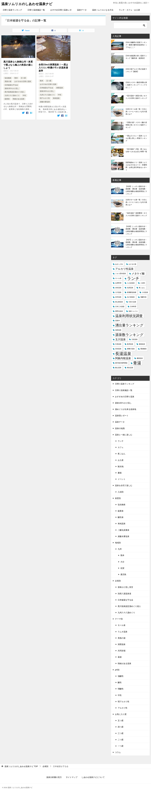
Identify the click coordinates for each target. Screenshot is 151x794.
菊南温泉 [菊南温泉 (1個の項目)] (142, 344)
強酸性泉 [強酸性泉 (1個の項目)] (143, 297)
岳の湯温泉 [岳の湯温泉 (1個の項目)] (131, 297)
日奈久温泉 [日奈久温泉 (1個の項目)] (132, 302)
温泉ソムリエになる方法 (102, 10)
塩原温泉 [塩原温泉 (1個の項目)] (130, 287)
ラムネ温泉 (122, 632)
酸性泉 (120, 517)
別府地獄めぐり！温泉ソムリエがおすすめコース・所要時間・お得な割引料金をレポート (136, 166)
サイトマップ (71, 777)
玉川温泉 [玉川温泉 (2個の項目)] (120, 339)
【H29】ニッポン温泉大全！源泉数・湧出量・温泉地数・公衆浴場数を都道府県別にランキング (136, 190)
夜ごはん (121, 454)
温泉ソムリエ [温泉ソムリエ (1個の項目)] (133, 311)
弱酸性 (120, 689)
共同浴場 (121, 651)
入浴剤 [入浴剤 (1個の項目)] (142, 283)
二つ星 (120, 740)
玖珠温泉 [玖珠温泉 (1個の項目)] (118, 344)
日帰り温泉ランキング (12, 10)
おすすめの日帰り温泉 (22, 81)
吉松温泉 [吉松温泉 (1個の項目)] (118, 287)
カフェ (120, 447)
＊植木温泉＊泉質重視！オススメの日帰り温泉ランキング (136, 214)
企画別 (118, 581)
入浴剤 (120, 492)
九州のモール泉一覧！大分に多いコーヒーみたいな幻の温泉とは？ (136, 111)
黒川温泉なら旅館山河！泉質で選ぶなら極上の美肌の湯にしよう (18, 65)
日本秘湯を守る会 (11, 85)
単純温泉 (56, 98)
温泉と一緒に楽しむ (123, 435)
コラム (118, 752)
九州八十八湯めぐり (12, 95)
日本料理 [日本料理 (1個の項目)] (133, 306)
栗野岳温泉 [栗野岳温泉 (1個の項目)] (119, 311)
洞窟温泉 (59, 88)
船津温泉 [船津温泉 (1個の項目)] (130, 344)
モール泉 (121, 625)
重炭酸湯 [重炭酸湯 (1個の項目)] (143, 349)
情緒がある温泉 (18, 99)
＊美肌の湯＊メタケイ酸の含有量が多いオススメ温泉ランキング (136, 124)
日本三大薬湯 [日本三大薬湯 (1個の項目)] (119, 306)
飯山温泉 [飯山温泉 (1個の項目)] (118, 367)
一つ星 (120, 746)
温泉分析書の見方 (54, 777)
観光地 (120, 466)
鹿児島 (123, 574)
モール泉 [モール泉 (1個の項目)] (118, 278)
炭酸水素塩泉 (45, 102)
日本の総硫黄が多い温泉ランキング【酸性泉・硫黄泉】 (136, 57)
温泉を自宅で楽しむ (123, 485)
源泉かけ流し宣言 (125, 587)
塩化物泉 (8, 78)
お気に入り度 (121, 714)
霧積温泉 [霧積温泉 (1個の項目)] (140, 358)
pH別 (117, 670)
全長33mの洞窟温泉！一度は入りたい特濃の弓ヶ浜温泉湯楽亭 (53, 67)
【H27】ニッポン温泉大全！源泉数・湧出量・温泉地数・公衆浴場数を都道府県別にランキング (136, 243)
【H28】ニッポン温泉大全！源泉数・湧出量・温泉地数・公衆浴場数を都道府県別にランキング (136, 230)
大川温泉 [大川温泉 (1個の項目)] (118, 292)
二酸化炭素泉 (123, 530)
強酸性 (120, 676)
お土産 (120, 460)
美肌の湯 (8, 81)
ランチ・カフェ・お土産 (129, 10)
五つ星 (23, 78)
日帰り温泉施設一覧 (36, 10)
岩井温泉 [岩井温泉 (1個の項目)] (118, 297)
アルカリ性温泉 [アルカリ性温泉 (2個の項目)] (124, 268)
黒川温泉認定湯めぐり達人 (14, 92)
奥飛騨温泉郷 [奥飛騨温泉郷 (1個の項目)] (131, 292)
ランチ (120, 441)
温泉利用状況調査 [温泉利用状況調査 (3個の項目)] (129, 316)
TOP (21, 766)
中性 (24, 95)
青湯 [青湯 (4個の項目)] (137, 363)
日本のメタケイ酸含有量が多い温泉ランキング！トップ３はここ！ (136, 84)
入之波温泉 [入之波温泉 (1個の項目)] (131, 283)
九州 (120, 549)
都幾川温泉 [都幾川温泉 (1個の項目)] (131, 349)
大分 (122, 562)
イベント (121, 479)
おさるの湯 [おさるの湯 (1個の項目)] (132, 264)
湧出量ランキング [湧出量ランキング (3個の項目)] (129, 325)
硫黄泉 (7, 99)
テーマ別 (119, 619)
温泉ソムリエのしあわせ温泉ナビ (26, 3)
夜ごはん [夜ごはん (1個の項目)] (142, 287)
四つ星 (120, 727)
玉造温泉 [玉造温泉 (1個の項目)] (134, 339)
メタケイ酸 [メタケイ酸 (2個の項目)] (138, 273)
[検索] (130, 25)
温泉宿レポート (121, 415)
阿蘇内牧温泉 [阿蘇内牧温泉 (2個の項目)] (123, 358)
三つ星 (120, 733)
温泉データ (82, 10)
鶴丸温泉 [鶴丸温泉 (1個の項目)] (130, 367)
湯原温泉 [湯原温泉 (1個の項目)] (118, 330)
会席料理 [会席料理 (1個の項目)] (118, 283)
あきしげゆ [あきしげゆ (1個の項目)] (119, 264)
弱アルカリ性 (45, 98)
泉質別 (118, 498)
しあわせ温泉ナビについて (93, 777)
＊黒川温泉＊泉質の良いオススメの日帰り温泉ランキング (136, 97)
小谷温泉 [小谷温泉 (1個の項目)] (145, 292)
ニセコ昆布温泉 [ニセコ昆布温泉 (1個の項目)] (120, 273)
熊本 (16, 78)
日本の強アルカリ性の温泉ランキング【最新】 (136, 70)
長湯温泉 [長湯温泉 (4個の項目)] (123, 354)
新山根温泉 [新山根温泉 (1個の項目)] (119, 302)
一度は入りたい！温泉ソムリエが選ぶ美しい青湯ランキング (136, 138)
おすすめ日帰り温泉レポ (61, 10)
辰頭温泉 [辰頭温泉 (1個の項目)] (118, 349)
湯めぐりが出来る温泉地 (125, 409)
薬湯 (120, 657)
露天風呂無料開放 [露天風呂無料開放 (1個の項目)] (121, 363)
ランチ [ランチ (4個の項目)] (133, 278)
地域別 (118, 543)
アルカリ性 (122, 708)
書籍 (120, 473)
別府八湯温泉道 (124, 593)
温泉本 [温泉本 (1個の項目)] (117, 320)
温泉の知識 (120, 428)
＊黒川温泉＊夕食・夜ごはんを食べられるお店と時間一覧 (136, 150)
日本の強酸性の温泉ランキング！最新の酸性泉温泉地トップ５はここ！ (136, 44)
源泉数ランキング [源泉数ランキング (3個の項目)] (129, 335)
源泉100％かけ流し (12, 88)
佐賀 (122, 568)
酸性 (120, 682)
